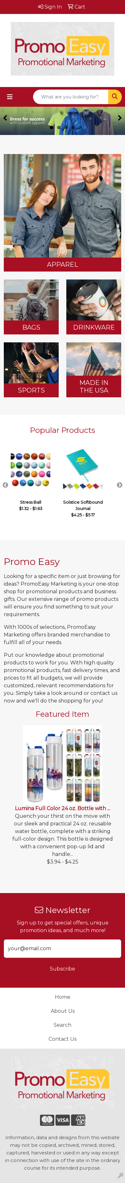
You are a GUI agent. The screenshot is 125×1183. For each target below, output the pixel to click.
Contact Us (62, 1039)
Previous (5, 485)
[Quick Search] (71, 97)
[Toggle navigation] (9, 96)
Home (62, 997)
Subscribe (62, 969)
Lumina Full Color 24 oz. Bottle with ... (62, 808)
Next (119, 485)
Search (62, 1025)
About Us (63, 1011)
